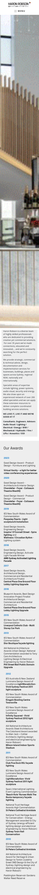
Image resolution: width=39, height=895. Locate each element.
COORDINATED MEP (28, 325)
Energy (8, 325)
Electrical (28, 322)
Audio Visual (18, 322)
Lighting (9, 322)
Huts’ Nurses (20, 794)
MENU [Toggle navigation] (19, 11)
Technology (15, 325)
